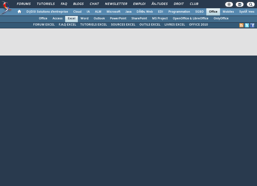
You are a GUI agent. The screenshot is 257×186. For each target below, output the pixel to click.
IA (88, 12)
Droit (178, 4)
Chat (94, 4)
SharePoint (139, 18)
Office (213, 12)
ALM (98, 12)
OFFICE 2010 (198, 25)
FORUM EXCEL (44, 25)
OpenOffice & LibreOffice (190, 18)
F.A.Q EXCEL (67, 25)
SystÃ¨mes (246, 12)
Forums (23, 4)
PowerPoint (118, 18)
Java (128, 12)
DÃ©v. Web (145, 12)
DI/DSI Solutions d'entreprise (47, 12)
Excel (71, 18)
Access (57, 18)
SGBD (199, 12)
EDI (160, 12)
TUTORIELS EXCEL (93, 25)
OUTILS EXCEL (149, 25)
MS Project (160, 18)
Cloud (77, 12)
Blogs (78, 4)
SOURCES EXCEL (123, 25)
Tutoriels (45, 4)
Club (194, 4)
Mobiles (228, 12)
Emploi (139, 4)
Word (84, 18)
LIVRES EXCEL (174, 25)
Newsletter (115, 4)
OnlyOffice (221, 18)
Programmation (179, 12)
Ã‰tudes (159, 4)
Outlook (99, 18)
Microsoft (113, 12)
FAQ (63, 4)
